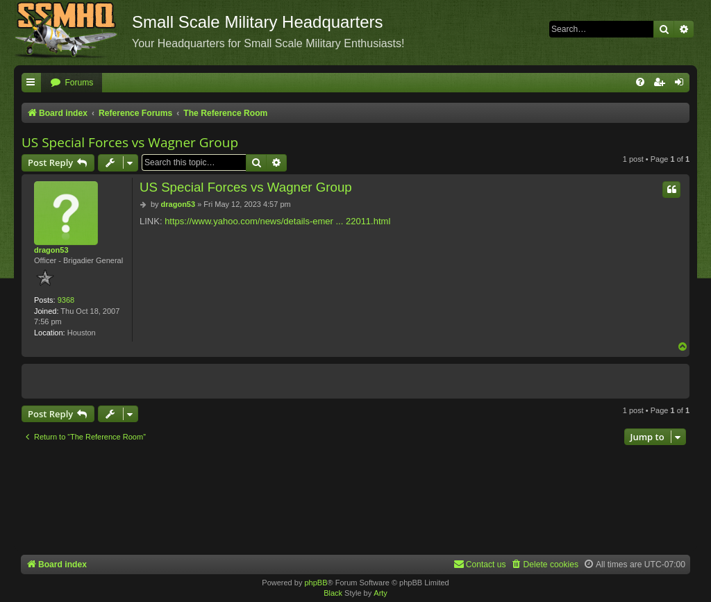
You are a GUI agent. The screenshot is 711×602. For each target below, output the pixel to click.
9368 (66, 300)
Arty (380, 593)
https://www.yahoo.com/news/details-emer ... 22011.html (277, 221)
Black (333, 593)
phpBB (315, 582)
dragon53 (51, 250)
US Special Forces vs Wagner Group (130, 142)
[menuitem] (72, 83)
